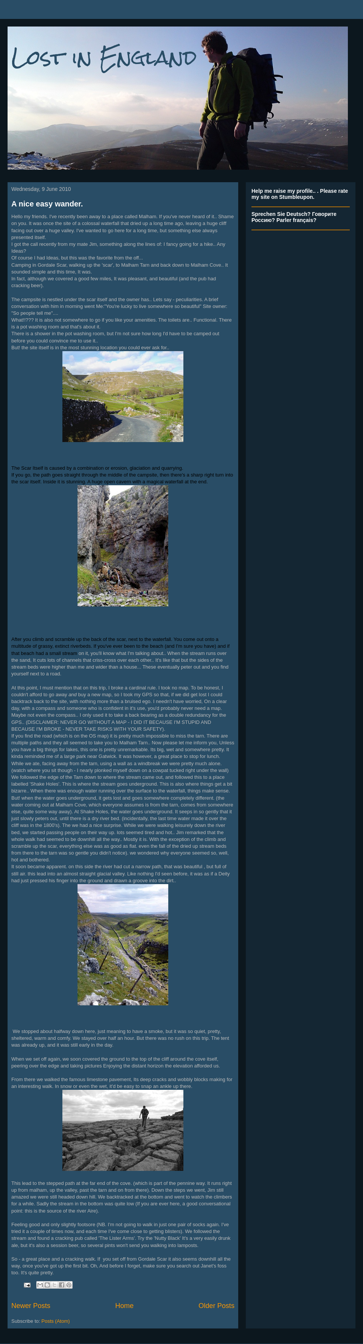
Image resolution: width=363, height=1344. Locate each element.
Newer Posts (30, 1306)
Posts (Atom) (56, 1321)
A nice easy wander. (47, 204)
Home (124, 1306)
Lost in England (104, 57)
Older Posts (216, 1306)
